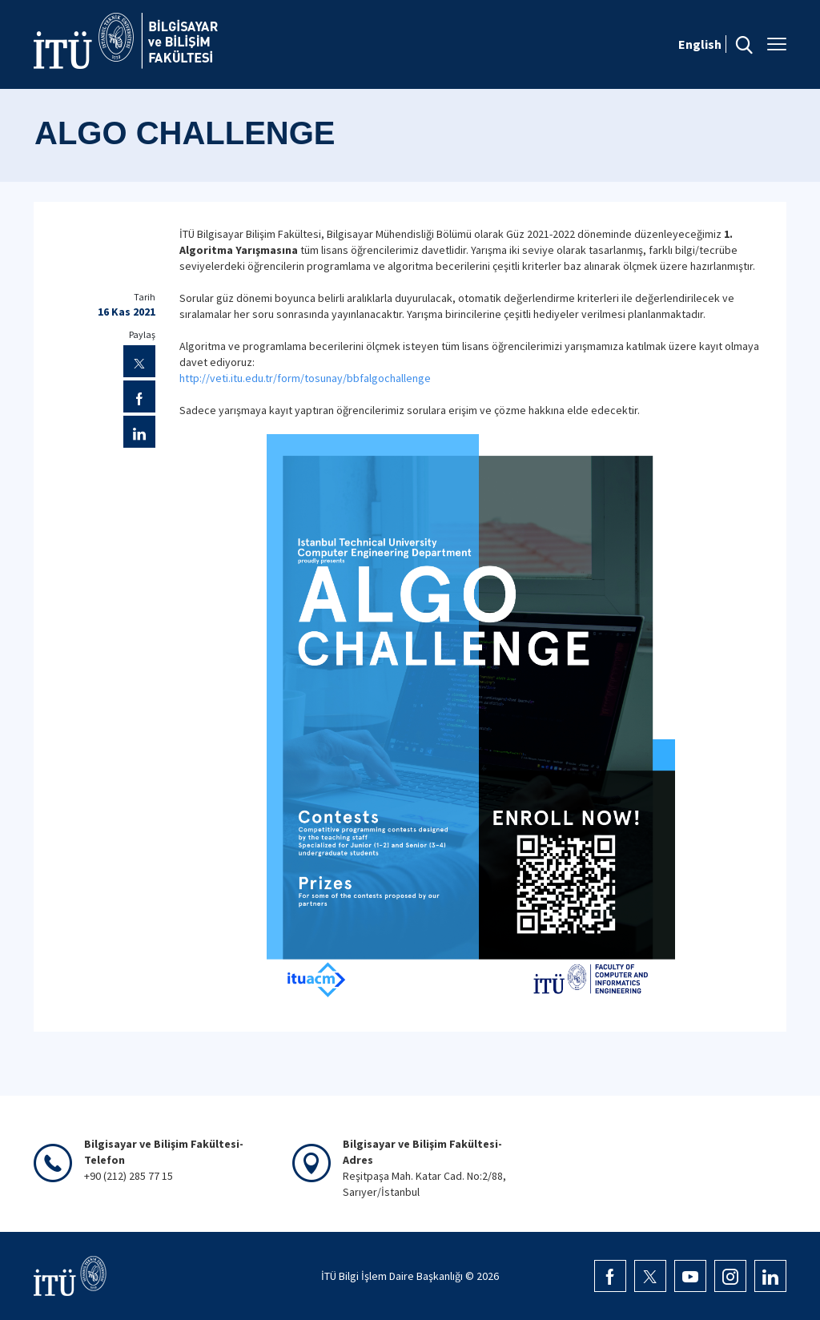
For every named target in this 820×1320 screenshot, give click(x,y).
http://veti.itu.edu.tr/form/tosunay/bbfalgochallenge (305, 378)
